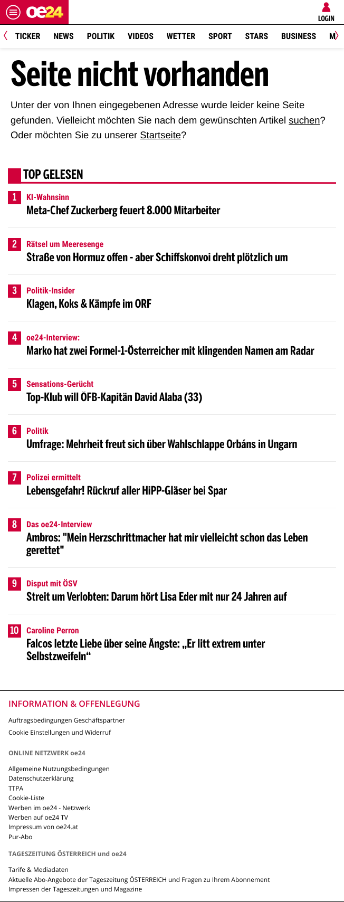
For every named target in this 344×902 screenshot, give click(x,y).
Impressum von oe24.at (43, 826)
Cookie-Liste (26, 797)
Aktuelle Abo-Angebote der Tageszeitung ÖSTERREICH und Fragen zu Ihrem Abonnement (139, 879)
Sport (220, 36)
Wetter (181, 36)
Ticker (28, 36)
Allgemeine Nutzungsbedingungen (59, 768)
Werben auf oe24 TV (38, 817)
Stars (256, 36)
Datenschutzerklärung (41, 778)
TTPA (15, 788)
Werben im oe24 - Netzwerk (49, 807)
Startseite (160, 134)
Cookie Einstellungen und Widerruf (59, 732)
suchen (304, 120)
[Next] (335, 36)
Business (298, 36)
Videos (141, 36)
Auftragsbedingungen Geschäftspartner (66, 720)
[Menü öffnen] (13, 12)
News (63, 36)
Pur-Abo (20, 836)
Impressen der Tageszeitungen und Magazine (75, 889)
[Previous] (9, 36)
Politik (100, 36)
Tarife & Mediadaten (38, 869)
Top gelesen (53, 175)
